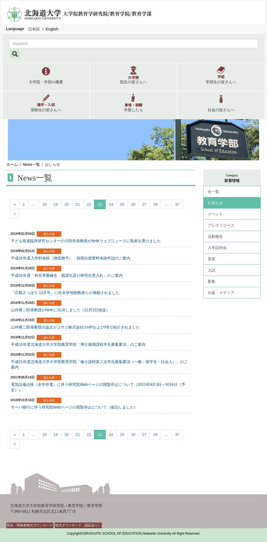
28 (155, 204)
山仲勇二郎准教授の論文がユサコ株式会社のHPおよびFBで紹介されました (75, 327)
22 (89, 204)
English (52, 29)
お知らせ (215, 203)
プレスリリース (221, 225)
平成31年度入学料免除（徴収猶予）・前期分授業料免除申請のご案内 (70, 258)
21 (78, 204)
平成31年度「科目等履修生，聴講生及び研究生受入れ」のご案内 (67, 275)
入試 (211, 270)
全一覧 (213, 191)
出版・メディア (221, 292)
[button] (46, 77)
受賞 (211, 259)
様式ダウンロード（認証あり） (78, 525)
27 (144, 204)
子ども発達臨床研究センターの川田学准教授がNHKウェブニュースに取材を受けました (86, 241)
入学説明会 (217, 248)
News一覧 (31, 164)
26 (133, 204)
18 (44, 204)
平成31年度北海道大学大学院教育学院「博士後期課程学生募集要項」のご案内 (78, 344)
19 (55, 204)
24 (111, 204)
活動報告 (215, 236)
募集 (211, 281)
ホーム (12, 164)
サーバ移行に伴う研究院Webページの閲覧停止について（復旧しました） (74, 407)
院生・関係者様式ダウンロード (30, 525)
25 (122, 204)
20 (67, 204)
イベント (215, 214)
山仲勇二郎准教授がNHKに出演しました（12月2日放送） (60, 310)
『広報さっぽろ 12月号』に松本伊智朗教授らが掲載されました (65, 292)
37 (177, 204)
